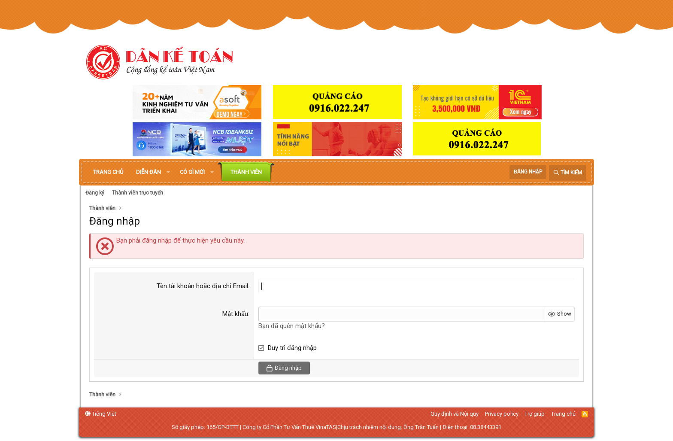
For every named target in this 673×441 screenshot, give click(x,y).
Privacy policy (501, 414)
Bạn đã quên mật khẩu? (291, 326)
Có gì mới (192, 172)
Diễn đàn (148, 172)
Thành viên (246, 172)
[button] (168, 172)
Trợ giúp (534, 414)
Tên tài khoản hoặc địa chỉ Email (202, 286)
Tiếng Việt (100, 414)
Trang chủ (108, 172)
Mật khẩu (235, 314)
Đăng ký (94, 193)
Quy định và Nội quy (454, 414)
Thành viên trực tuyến (137, 193)
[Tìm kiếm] (567, 173)
